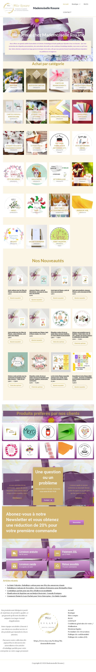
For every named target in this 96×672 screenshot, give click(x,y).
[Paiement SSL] (57, 557)
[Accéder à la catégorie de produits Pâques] (13, 237)
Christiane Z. (17, 502)
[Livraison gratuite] (14, 557)
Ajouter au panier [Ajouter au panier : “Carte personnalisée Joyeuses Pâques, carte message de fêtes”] (80, 301)
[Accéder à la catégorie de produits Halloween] (36, 175)
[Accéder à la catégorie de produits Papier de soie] (82, 206)
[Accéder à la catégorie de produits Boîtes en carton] (36, 81)
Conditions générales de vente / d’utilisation (80, 625)
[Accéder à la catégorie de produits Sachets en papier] (36, 237)
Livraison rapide (28, 568)
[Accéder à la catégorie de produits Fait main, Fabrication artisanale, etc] (59, 143)
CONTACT (67, 12)
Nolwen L (78, 502)
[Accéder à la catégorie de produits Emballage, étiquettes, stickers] (36, 112)
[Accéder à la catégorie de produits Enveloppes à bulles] (59, 112)
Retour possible (70, 568)
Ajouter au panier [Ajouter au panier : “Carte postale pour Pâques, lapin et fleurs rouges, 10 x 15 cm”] (37, 343)
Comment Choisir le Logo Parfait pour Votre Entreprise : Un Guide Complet (36, 600)
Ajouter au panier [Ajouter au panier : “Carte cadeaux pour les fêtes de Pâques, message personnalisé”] (16, 301)
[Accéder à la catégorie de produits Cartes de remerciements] (59, 81)
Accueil (65, 4)
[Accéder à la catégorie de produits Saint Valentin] (59, 237)
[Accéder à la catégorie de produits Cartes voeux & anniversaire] (13, 112)
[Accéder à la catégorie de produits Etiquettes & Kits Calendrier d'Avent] (13, 143)
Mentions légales (74, 629)
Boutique (76, 4)
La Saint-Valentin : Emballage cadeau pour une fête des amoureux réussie (35, 589)
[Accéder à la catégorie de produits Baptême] (13, 81)
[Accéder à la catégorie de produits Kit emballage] (59, 175)
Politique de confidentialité (77, 634)
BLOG (85, 4)
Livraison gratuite (28, 555)
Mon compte (72, 616)
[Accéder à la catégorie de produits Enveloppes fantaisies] (82, 112)
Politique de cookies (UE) (77, 637)
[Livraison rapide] (14, 570)
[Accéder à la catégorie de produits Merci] (13, 206)
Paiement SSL (70, 555)
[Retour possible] (57, 570)
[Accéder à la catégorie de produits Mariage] (82, 175)
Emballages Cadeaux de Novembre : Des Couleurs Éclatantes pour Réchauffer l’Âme (39, 592)
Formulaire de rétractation (78, 632)
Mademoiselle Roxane (46, 8)
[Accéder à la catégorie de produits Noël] (36, 206)
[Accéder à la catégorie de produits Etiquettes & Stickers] (36, 143)
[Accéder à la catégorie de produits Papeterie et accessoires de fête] (59, 206)
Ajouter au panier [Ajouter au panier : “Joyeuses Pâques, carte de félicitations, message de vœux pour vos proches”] (37, 301)
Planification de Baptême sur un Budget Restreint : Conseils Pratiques (34, 597)
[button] (79, 4)
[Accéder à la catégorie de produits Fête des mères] (13, 175)
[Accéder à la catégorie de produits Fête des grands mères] (82, 143)
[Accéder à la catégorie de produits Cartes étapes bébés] (82, 81)
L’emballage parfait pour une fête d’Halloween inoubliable (29, 595)
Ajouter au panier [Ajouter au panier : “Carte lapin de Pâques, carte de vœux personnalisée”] (59, 299)
